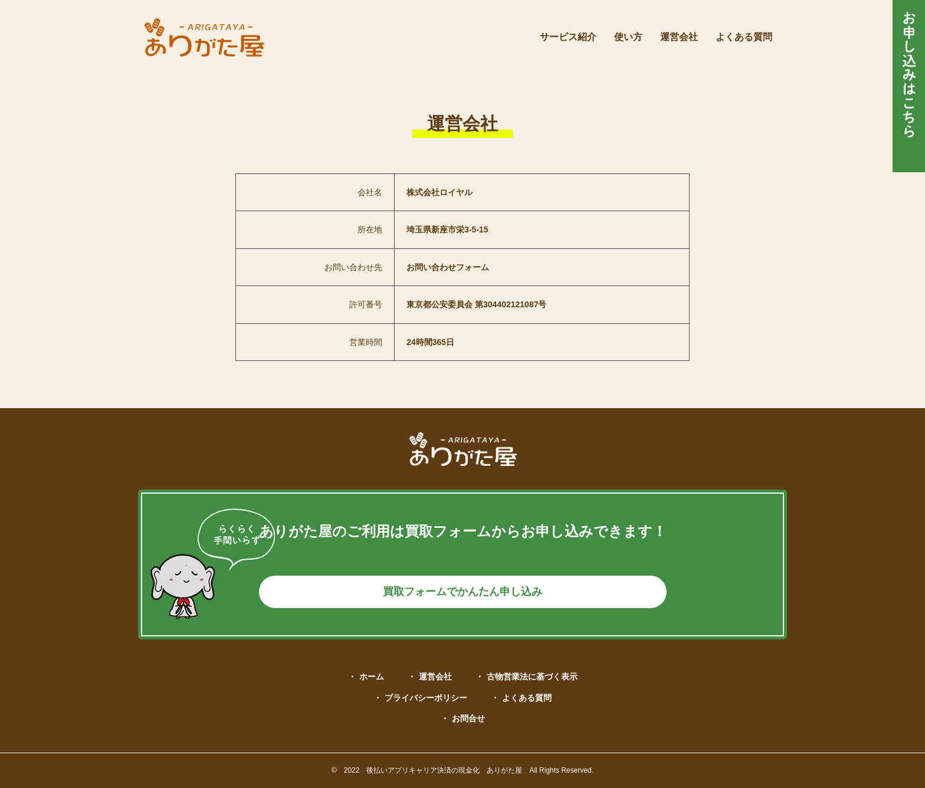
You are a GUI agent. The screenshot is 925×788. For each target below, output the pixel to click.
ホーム (371, 676)
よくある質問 (527, 697)
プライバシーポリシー (426, 697)
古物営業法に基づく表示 (532, 676)
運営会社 (435, 676)
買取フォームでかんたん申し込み (462, 587)
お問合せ (468, 718)
